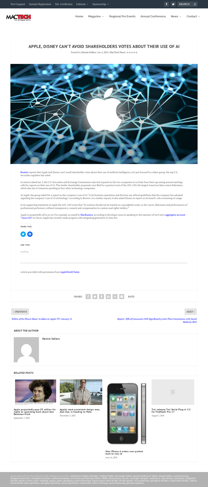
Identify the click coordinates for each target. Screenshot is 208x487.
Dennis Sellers (88, 54)
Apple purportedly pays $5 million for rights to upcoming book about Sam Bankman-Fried (35, 414)
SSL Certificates (64, 4)
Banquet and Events (20, 480)
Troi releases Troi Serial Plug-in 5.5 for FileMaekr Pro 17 (171, 413)
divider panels (126, 482)
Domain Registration (40, 4)
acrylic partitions (70, 485)
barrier (22, 482)
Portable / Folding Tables (102, 478)
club (163, 480)
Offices (104, 480)
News (174, 18)
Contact (192, 18)
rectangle (134, 480)
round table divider (179, 482)
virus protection (142, 482)
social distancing (82, 482)
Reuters (24, 174)
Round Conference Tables (145, 478)
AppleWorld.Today (70, 274)
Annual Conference (153, 18)
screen (29, 482)
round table (85, 485)
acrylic (125, 480)
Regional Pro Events (122, 18)
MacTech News (117, 54)
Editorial (80, 4)
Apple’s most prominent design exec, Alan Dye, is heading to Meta (80, 413)
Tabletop (43, 482)
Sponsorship (99, 4)
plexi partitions (32, 485)
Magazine (94, 18)
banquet (144, 480)
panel (59, 482)
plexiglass (68, 482)
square (52, 482)
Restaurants (115, 480)
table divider (112, 482)
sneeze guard (98, 482)
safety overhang (100, 485)
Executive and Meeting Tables (85, 480)
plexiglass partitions (51, 485)
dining (169, 480)
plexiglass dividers (160, 482)
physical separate (135, 485)
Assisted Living (181, 478)
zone (36, 482)
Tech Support (17, 4)
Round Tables (165, 478)
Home (79, 18)
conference (154, 480)
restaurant (179, 480)
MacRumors (86, 217)
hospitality (190, 480)
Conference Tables (79, 478)
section (14, 482)
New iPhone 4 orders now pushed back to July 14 (124, 455)
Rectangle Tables (123, 478)
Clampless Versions (40, 480)
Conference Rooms (60, 480)
